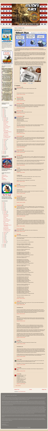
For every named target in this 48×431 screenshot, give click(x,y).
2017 (3, 153)
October (5, 120)
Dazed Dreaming (5, 228)
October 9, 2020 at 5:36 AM (21, 133)
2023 (3, 206)
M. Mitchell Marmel (20, 116)
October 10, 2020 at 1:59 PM (21, 356)
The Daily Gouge (4, 179)
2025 (3, 110)
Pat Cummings (19, 87)
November (5, 119)
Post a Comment (18, 385)
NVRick (18, 234)
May (4, 144)
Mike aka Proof (19, 97)
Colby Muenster (19, 205)
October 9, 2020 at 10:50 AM (21, 193)
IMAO (2, 177)
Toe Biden (4, 217)
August (5, 140)
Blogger (29, 427)
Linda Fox (18, 359)
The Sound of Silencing (6, 126)
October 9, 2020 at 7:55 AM (21, 181)
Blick (17, 184)
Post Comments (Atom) (22, 391)
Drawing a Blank (5, 130)
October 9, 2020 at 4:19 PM (21, 304)
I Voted (4, 129)
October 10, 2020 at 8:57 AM (21, 337)
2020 (3, 116)
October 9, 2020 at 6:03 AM (21, 152)
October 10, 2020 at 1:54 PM (21, 343)
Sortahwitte (18, 196)
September (5, 139)
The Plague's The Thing (6, 136)
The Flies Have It (5, 133)
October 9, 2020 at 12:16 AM (21, 94)
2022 (3, 114)
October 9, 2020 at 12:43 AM (21, 100)
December (5, 211)
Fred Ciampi (19, 155)
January (5, 149)
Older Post (44, 389)
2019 (3, 244)
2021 (3, 115)
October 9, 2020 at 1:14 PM (21, 231)
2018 (3, 152)
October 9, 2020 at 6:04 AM (21, 165)
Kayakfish (18, 301)
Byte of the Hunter (6, 221)
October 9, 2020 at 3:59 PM (21, 298)
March (5, 240)
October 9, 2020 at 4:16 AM (21, 113)
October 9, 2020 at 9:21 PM (21, 313)
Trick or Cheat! (5, 125)
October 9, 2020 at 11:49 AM (21, 202)
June (4, 236)
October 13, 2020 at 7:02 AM (21, 383)
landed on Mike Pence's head (34, 49)
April (4, 145)
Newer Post (16, 389)
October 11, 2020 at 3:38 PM (21, 364)
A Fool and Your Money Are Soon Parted (7, 132)
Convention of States (5, 176)
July (4, 141)
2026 (3, 202)
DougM (18, 340)
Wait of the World (5, 121)
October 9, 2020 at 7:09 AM (21, 172)
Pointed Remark (5, 122)
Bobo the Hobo (19, 110)
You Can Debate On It (6, 137)
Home (30, 389)
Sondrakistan (4, 178)
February (5, 148)
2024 (3, 111)
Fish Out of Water (19, 103)
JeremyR (18, 367)
